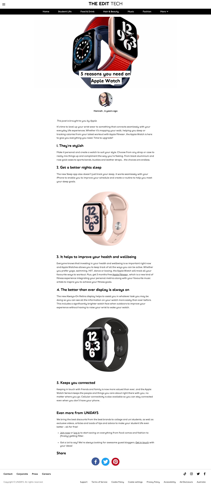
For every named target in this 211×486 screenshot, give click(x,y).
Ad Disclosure (186, 482)
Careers (46, 474)
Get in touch (142, 443)
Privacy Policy (153, 482)
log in (77, 433)
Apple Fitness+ (120, 275)
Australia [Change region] (201, 482)
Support (83, 482)
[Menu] (3, 4)
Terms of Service (99, 482)
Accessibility (170, 482)
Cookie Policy (117, 482)
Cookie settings (135, 482)
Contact (7, 474)
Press (35, 474)
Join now (65, 433)
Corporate (22, 474)
